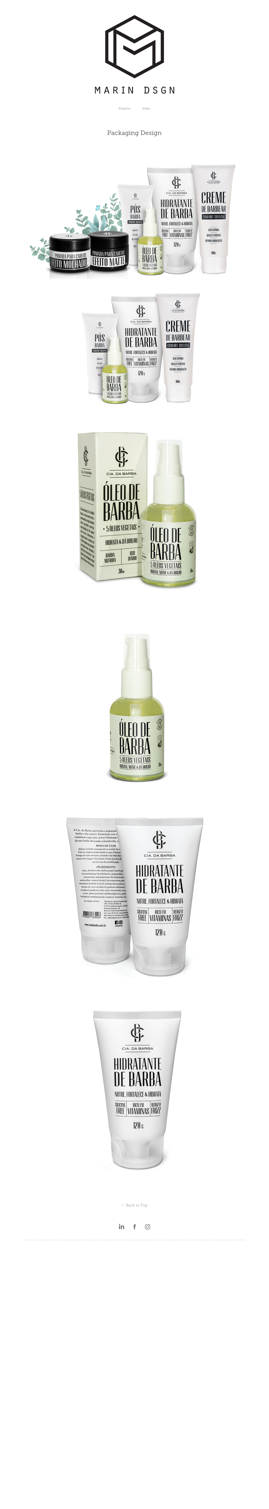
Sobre (146, 108)
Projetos (125, 108)
